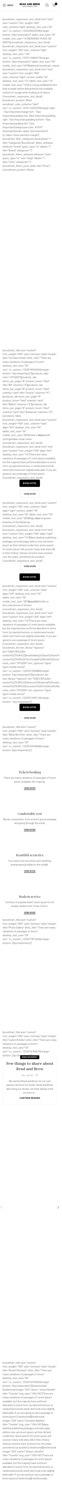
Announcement (30, 1057)
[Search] (47, 5)
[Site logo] (29, 5)
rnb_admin (27, 1075)
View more (29, 197)
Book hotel (30, 483)
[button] (58, 1207)
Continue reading (29, 1098)
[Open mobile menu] (8, 5)
